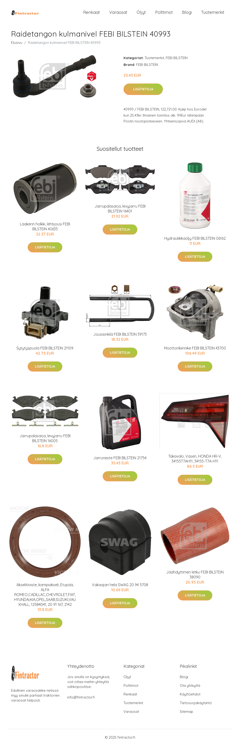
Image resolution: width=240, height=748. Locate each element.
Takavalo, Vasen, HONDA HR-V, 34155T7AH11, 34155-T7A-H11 (195, 461)
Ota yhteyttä (190, 688)
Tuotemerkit (212, 13)
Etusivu (16, 45)
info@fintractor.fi (81, 700)
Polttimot (164, 13)
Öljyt (141, 13)
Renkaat (91, 13)
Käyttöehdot (190, 697)
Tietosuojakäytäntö (196, 705)
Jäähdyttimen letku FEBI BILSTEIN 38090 (195, 577)
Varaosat (118, 13)
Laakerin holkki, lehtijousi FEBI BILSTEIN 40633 (45, 229)
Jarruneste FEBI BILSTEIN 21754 (119, 460)
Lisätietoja (143, 92)
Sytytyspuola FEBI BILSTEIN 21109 (44, 350)
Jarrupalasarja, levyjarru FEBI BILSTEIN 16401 (120, 211)
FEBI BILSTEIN (177, 60)
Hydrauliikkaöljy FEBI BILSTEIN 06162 (195, 240)
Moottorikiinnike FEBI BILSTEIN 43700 (195, 350)
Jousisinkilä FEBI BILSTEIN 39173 (120, 336)
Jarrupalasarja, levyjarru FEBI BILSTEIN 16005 (45, 440)
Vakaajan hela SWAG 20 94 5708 (120, 587)
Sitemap (186, 714)
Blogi (187, 13)
